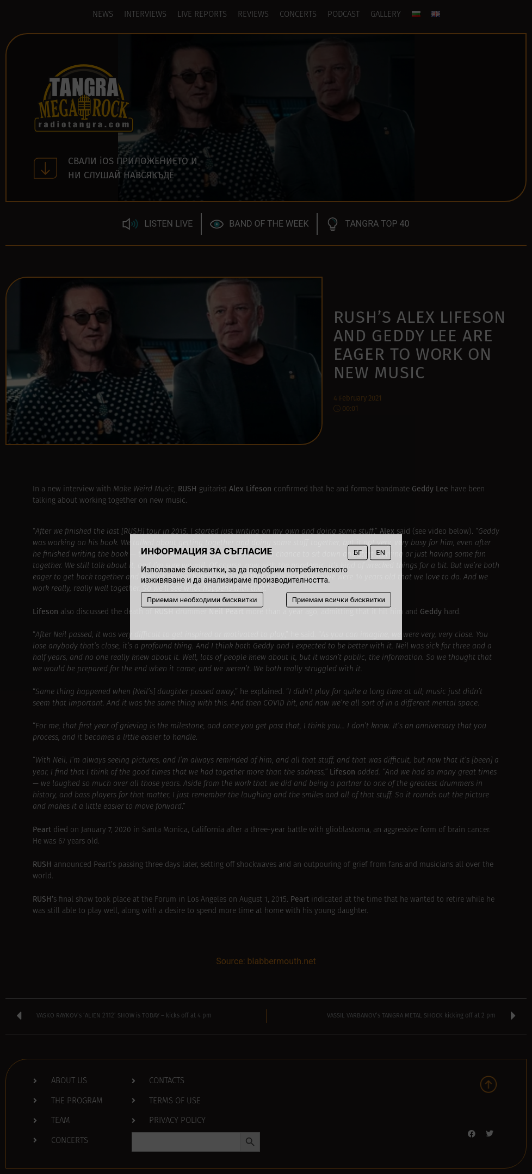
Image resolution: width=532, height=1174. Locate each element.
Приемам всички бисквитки (338, 600)
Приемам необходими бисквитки (202, 600)
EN (380, 552)
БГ (358, 552)
